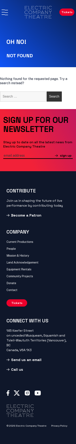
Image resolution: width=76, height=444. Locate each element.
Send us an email (26, 359)
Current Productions (19, 241)
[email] (29, 156)
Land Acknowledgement (22, 262)
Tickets (66, 12)
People (11, 248)
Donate (11, 283)
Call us (17, 369)
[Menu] (5, 12)
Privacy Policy (59, 425)
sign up (66, 155)
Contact (11, 290)
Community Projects (19, 276)
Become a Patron (26, 215)
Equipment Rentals (18, 269)
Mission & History (17, 255)
